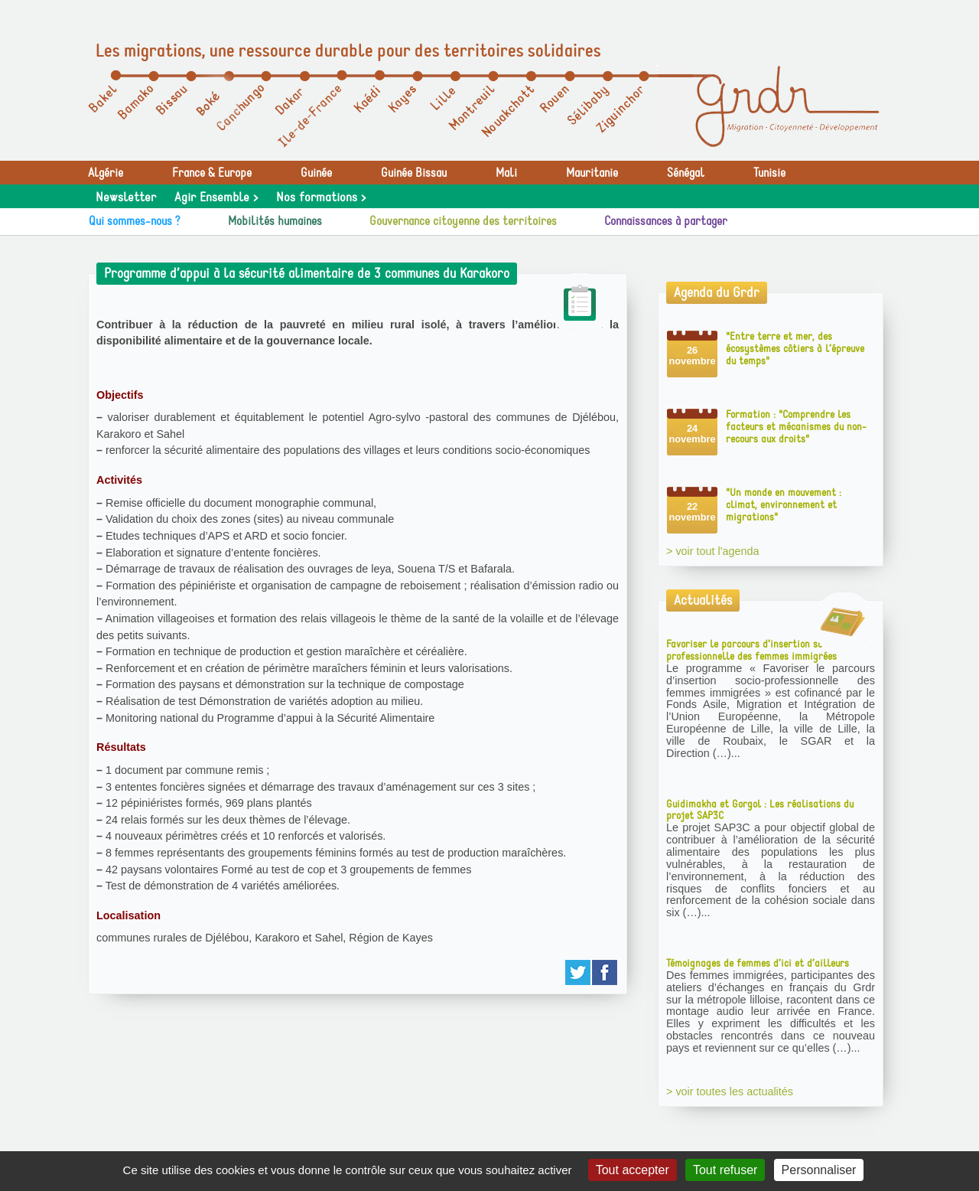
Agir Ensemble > (216, 197)
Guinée (316, 173)
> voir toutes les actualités (729, 1091)
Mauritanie (592, 173)
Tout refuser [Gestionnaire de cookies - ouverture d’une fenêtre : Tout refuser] (725, 1169)
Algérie (105, 173)
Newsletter (126, 197)
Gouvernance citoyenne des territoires (463, 221)
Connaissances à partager (665, 221)
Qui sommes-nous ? (135, 221)
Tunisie (769, 173)
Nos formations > (321, 197)
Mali (506, 173)
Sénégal (685, 173)
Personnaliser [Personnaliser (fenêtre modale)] (819, 1169)
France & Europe (212, 173)
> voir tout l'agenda (712, 551)
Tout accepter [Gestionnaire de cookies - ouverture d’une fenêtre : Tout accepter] (632, 1169)
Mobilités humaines (275, 221)
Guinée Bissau (414, 173)
